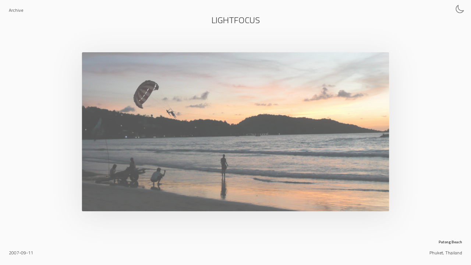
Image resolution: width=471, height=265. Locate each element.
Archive (16, 10)
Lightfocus (236, 19)
